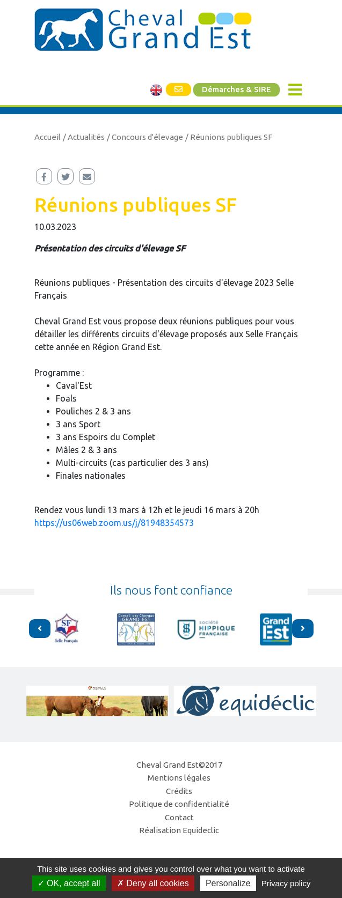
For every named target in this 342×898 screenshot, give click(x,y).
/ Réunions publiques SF (228, 137)
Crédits (179, 791)
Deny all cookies (153, 883)
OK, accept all (69, 883)
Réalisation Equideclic (179, 830)
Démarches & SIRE (236, 89)
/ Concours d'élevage (145, 137)
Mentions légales (179, 777)
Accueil (47, 137)
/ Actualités (84, 137)
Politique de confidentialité (179, 803)
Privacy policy (286, 883)
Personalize (228, 883)
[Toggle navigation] (295, 90)
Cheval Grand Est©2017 (179, 764)
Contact (179, 817)
